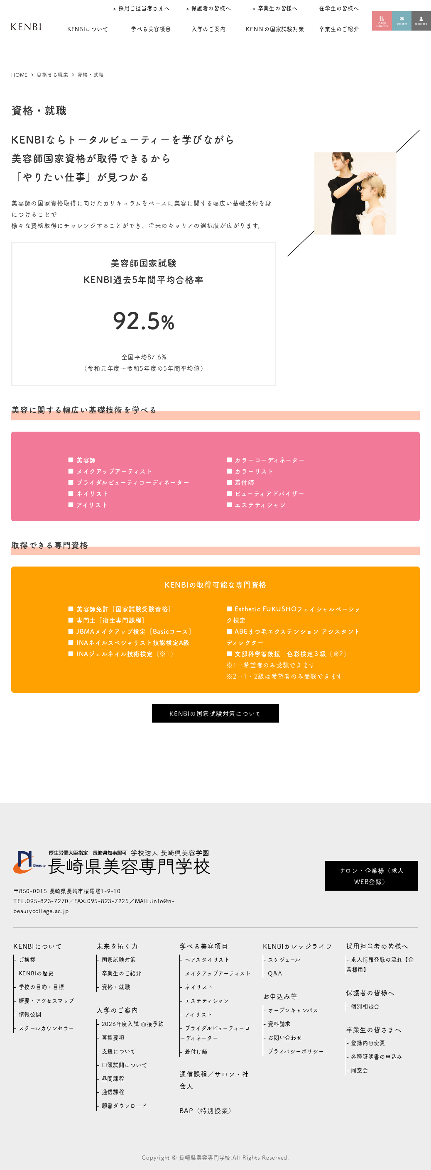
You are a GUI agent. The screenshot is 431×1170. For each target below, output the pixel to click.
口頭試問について (124, 1065)
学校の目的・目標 (41, 987)
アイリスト (199, 1014)
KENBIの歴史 (36, 973)
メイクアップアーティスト (218, 973)
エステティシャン (207, 1000)
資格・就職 (116, 987)
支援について (119, 1051)
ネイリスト (199, 987)
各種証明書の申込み (376, 1056)
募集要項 (113, 1037)
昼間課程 (113, 1078)
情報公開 (30, 1014)
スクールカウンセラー (47, 1028)
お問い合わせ (285, 1037)
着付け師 (196, 1051)
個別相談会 (365, 1006)
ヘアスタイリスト (207, 959)
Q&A (275, 973)
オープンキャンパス (293, 1010)
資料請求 (279, 1024)
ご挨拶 (27, 959)
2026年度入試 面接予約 (133, 1024)
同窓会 (359, 1070)
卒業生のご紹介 (122, 973)
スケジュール (284, 959)
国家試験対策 (119, 959)
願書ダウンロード (124, 1105)
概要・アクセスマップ (47, 1000)
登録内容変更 (368, 1043)
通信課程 (113, 1092)
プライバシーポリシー (296, 1051)
